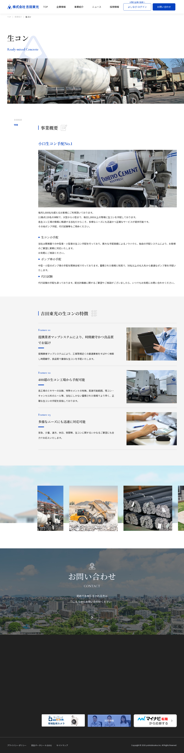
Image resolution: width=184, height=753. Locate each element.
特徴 (16, 125)
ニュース (96, 6)
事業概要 (18, 120)
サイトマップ (62, 745)
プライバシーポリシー (17, 745)
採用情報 (114, 6)
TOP (45, 6)
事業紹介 (79, 6)
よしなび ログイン (137, 6)
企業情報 (61, 6)
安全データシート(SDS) (41, 745)
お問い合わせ (164, 6)
